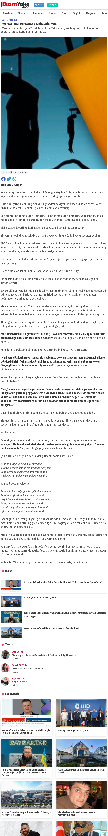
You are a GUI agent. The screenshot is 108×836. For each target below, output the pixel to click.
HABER (4, 20)
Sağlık (77, 13)
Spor (65, 13)
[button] (104, 3)
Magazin (91, 13)
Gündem (8, 13)
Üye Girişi (38, 5)
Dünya (52, 13)
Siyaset (22, 13)
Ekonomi (38, 13)
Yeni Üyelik (53, 5)
